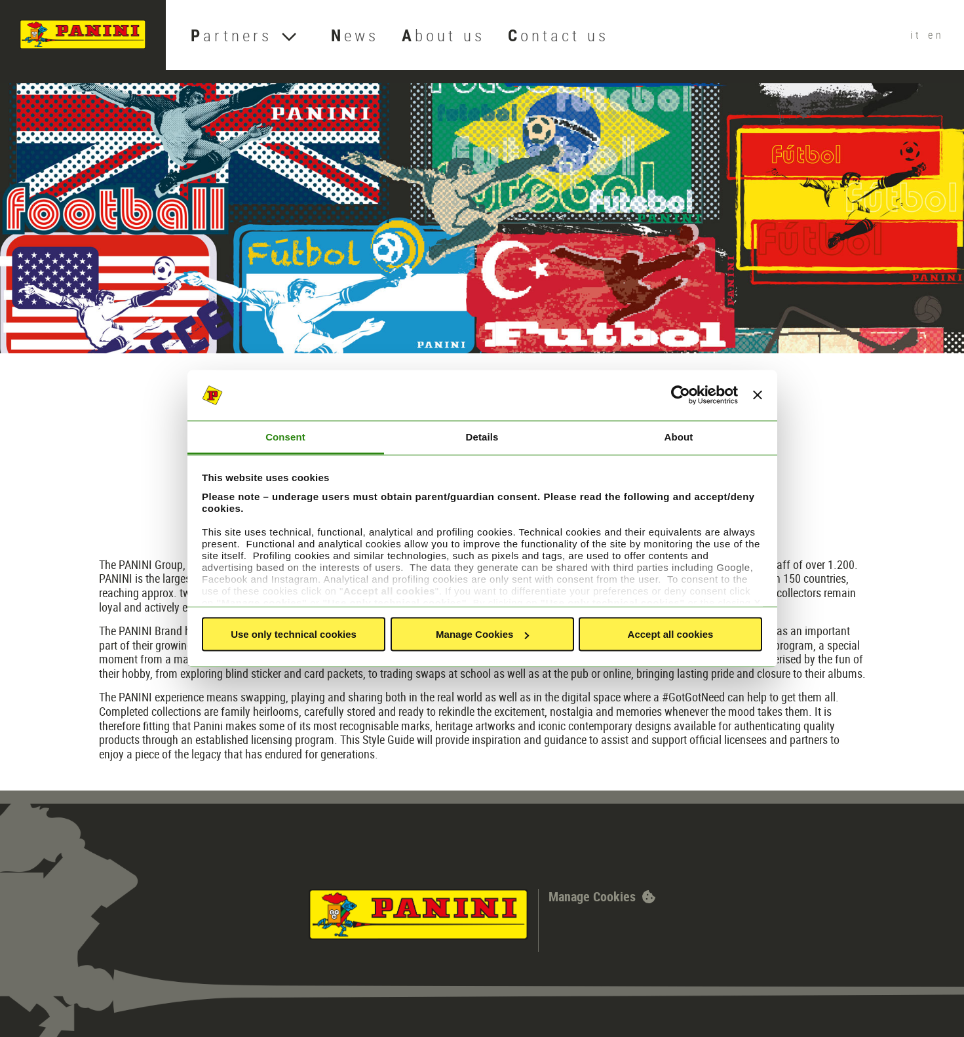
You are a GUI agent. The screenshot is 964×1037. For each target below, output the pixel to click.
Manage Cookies (482, 634)
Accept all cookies (671, 634)
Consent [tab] (285, 436)
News (355, 35)
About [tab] (679, 436)
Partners (231, 35)
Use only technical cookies (294, 634)
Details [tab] (482, 436)
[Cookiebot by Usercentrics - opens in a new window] (680, 395)
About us (443, 35)
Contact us (558, 35)
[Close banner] (757, 395)
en (936, 35)
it (919, 35)
